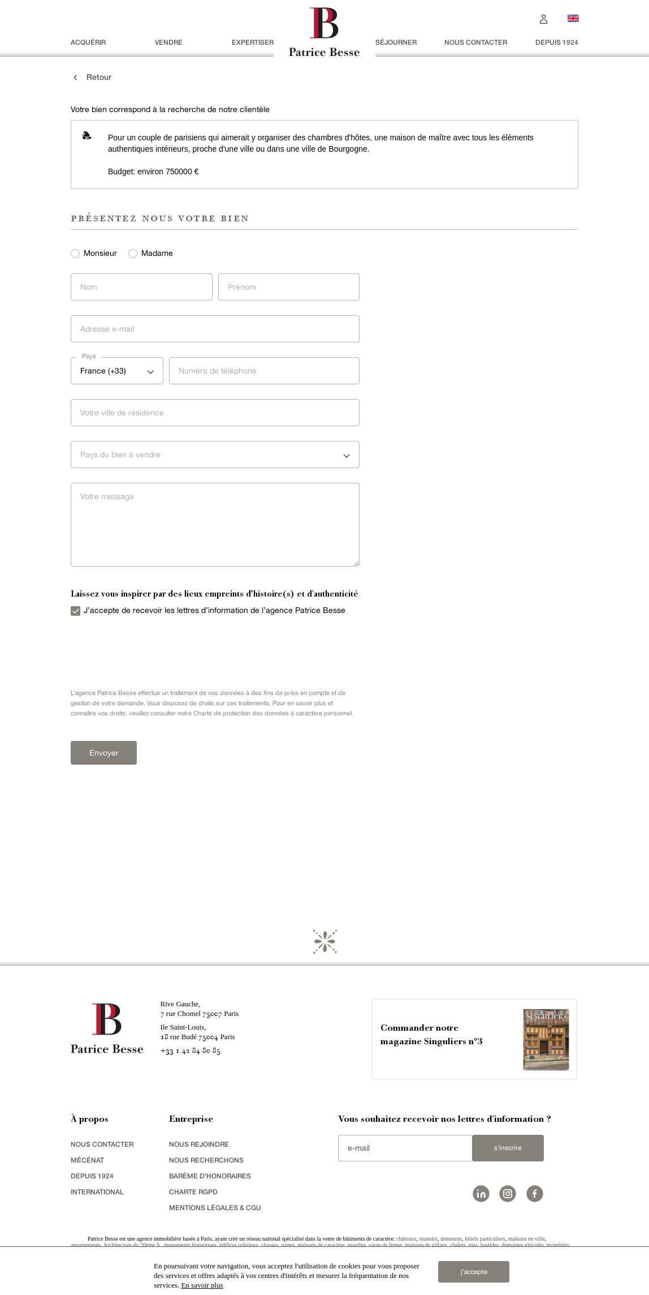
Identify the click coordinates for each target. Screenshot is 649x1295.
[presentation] (150, 649)
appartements (86, 1245)
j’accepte (474, 1272)
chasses (269, 1245)
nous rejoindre (199, 1144)
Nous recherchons (206, 1160)
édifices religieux (238, 1245)
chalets (458, 1245)
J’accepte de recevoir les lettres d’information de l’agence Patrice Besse (214, 610)
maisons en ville (526, 1239)
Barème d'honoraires (210, 1176)
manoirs (428, 1239)
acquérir (88, 42)
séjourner (396, 42)
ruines (288, 1245)
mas (473, 1245)
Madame (157, 253)
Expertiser (253, 42)
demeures (451, 1239)
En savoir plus (202, 1285)
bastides (490, 1245)
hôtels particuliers (485, 1239)
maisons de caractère (321, 1245)
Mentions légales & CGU (215, 1207)
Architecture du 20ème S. (132, 1245)
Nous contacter (475, 42)
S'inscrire (507, 1148)
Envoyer (104, 752)
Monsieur (100, 253)
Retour (91, 77)
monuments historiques (190, 1245)
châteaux (406, 1239)
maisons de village (426, 1245)
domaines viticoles (522, 1245)
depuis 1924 (556, 42)
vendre (169, 42)
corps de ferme (385, 1245)
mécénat (87, 1160)
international (97, 1191)
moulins (357, 1245)
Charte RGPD (193, 1191)
